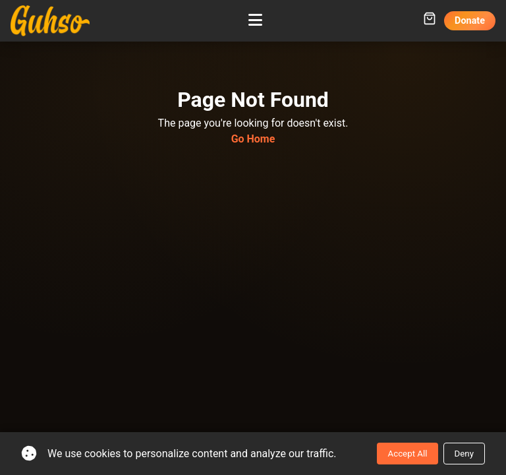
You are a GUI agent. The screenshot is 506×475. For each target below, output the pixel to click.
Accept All (407, 454)
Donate (470, 20)
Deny (464, 454)
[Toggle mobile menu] (255, 20)
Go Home (253, 139)
